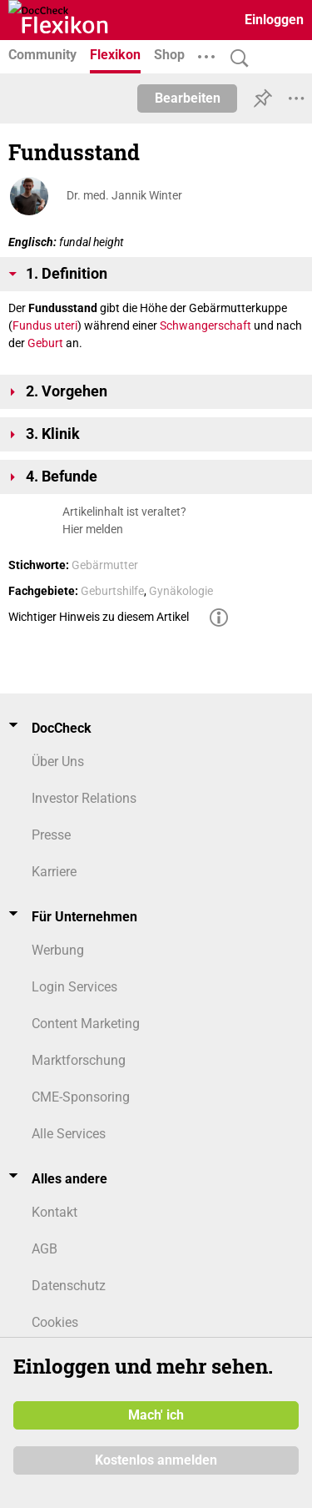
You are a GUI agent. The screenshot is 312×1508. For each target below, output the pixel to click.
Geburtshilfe (112, 591)
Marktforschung (79, 1060)
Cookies (55, 1322)
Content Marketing (86, 1023)
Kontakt (54, 1212)
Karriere (54, 872)
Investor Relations (84, 798)
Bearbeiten (187, 98)
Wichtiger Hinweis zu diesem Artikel (98, 616)
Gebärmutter (105, 565)
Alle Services (69, 1134)
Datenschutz (69, 1286)
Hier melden (92, 529)
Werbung (58, 950)
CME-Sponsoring (81, 1097)
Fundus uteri (44, 325)
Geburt (45, 343)
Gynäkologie (181, 591)
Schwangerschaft (205, 325)
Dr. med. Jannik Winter (124, 195)
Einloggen (274, 20)
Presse (51, 835)
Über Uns (58, 761)
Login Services (74, 987)
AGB (44, 1249)
